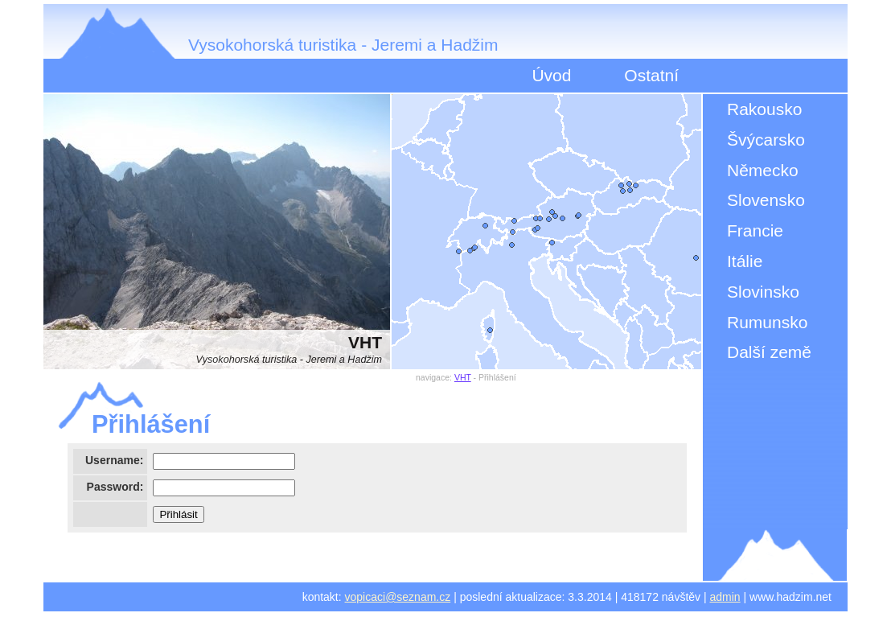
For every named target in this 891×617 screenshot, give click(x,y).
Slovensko (766, 200)
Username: (114, 460)
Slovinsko (763, 291)
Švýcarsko (766, 139)
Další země (769, 352)
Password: (115, 486)
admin (725, 596)
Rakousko (764, 109)
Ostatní (651, 75)
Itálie (744, 261)
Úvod (551, 75)
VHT (462, 377)
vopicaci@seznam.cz (398, 596)
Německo (763, 170)
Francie (755, 230)
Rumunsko (767, 322)
